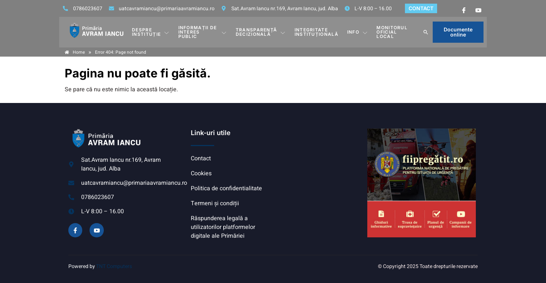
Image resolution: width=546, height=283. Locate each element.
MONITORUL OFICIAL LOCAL (391, 32)
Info (357, 32)
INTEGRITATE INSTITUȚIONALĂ (316, 32)
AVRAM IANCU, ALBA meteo (319, 156)
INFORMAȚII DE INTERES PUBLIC (202, 32)
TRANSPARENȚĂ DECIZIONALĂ (261, 32)
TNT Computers (114, 266)
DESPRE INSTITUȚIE (150, 32)
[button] (426, 32)
